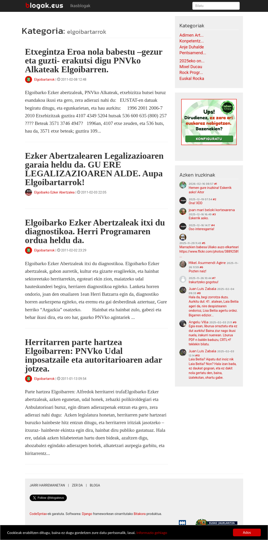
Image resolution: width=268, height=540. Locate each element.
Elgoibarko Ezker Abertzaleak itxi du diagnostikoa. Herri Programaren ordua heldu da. (95, 231)
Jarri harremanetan (47, 485)
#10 (197, 355)
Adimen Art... (191, 35)
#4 (213, 225)
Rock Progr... (191, 72)
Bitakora (140, 514)
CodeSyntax (38, 514)
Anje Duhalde (191, 46)
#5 (203, 243)
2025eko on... (191, 60)
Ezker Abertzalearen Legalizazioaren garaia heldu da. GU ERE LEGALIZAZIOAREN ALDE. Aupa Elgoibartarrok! (94, 169)
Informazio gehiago (151, 532)
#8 (199, 293)
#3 (214, 214)
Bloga (95, 485)
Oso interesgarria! (201, 229)
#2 (214, 199)
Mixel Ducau (190, 66)
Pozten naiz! (197, 271)
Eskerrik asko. (199, 218)
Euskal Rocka (191, 78)
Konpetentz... (191, 40)
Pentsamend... (192, 52)
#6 (201, 267)
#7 (214, 278)
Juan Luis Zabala (202, 288)
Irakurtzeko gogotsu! (203, 282)
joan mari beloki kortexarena (212, 210)
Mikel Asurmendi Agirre (207, 262)
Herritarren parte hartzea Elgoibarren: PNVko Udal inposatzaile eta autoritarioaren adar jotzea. (93, 355)
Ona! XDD (195, 203)
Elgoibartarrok (44, 79)
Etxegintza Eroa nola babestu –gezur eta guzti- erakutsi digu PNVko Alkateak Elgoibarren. (93, 60)
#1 (215, 184)
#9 (234, 322)
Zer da (77, 485)
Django (87, 514)
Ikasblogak (80, 5)
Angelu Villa (198, 322)
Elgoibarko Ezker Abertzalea (54, 192)
